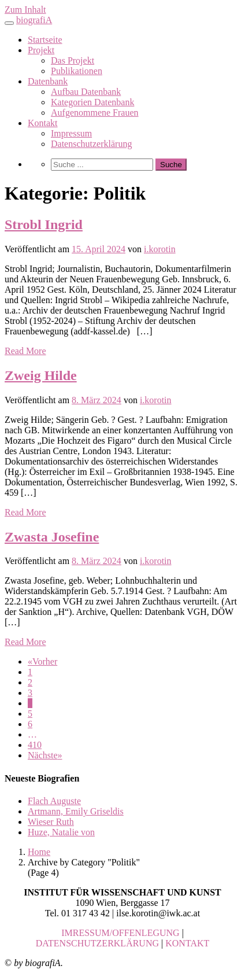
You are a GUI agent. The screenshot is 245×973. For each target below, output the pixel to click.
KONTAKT (187, 943)
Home (39, 852)
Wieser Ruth (51, 822)
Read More (25, 351)
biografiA (34, 20)
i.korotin (160, 249)
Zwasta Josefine (52, 536)
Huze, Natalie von (61, 832)
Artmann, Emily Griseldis (76, 811)
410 (35, 745)
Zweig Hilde (41, 375)
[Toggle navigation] (9, 23)
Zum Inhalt (25, 9)
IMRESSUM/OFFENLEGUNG (120, 933)
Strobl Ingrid (44, 224)
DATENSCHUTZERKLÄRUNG (97, 943)
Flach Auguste (54, 801)
